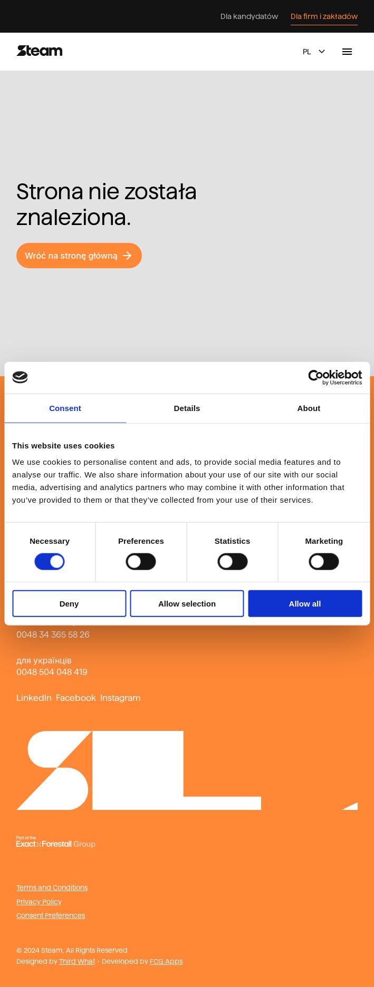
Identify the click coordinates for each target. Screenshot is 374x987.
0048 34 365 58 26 (53, 634)
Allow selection (187, 603)
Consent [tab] (65, 407)
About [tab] (309, 407)
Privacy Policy (39, 901)
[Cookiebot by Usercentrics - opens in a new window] (316, 377)
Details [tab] (187, 407)
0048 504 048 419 (52, 672)
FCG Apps (166, 961)
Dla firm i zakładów (324, 16)
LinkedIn (34, 697)
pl (315, 51)
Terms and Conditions (52, 887)
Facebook (76, 697)
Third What (77, 961)
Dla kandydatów (249, 16)
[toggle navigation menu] (347, 51)
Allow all (305, 603)
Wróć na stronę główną (79, 255)
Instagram (120, 697)
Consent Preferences (50, 915)
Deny (69, 603)
